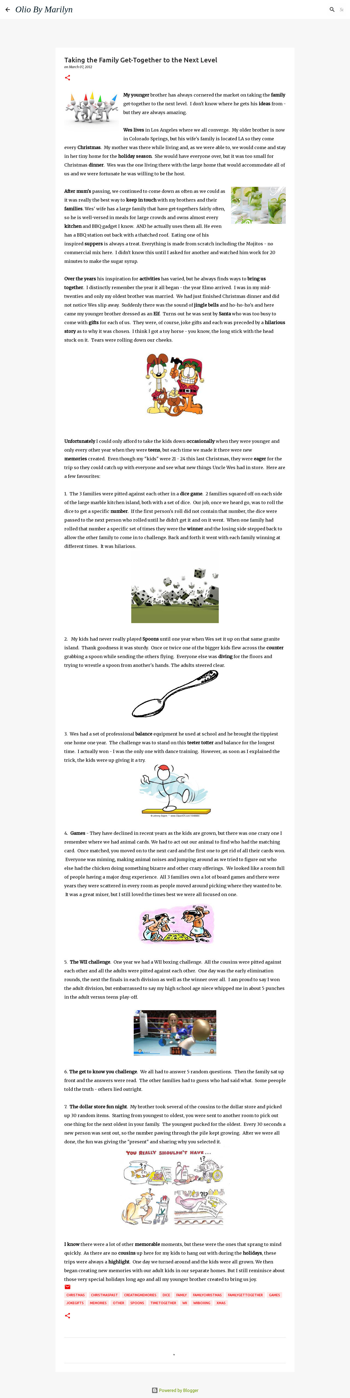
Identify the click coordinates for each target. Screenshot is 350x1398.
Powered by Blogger (175, 1390)
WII (184, 1303)
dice (166, 1295)
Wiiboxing (201, 1303)
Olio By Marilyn (44, 9)
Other (118, 1303)
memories (98, 1303)
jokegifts (75, 1303)
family (181, 1295)
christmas (75, 1295)
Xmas (221, 1303)
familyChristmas (207, 1295)
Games (274, 1295)
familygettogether (245, 1295)
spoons (137, 1303)
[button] (67, 78)
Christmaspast (104, 1295)
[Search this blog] (317, 9)
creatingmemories (140, 1295)
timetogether (163, 1303)
